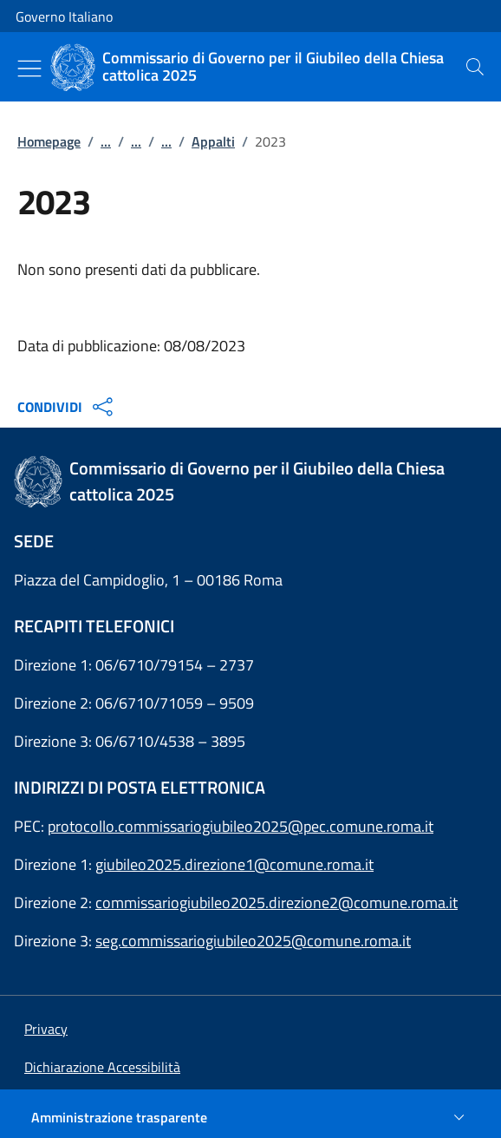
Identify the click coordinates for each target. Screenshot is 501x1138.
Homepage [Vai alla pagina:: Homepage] (49, 141)
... (106, 141)
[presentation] (475, 66)
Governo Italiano (64, 16)
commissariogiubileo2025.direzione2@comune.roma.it (276, 902)
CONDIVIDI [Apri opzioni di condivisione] (67, 407)
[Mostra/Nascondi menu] (29, 68)
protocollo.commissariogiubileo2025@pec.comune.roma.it (240, 826)
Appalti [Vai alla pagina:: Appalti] (213, 141)
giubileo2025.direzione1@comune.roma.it (234, 864)
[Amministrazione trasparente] (250, 1117)
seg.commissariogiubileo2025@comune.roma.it (253, 940)
